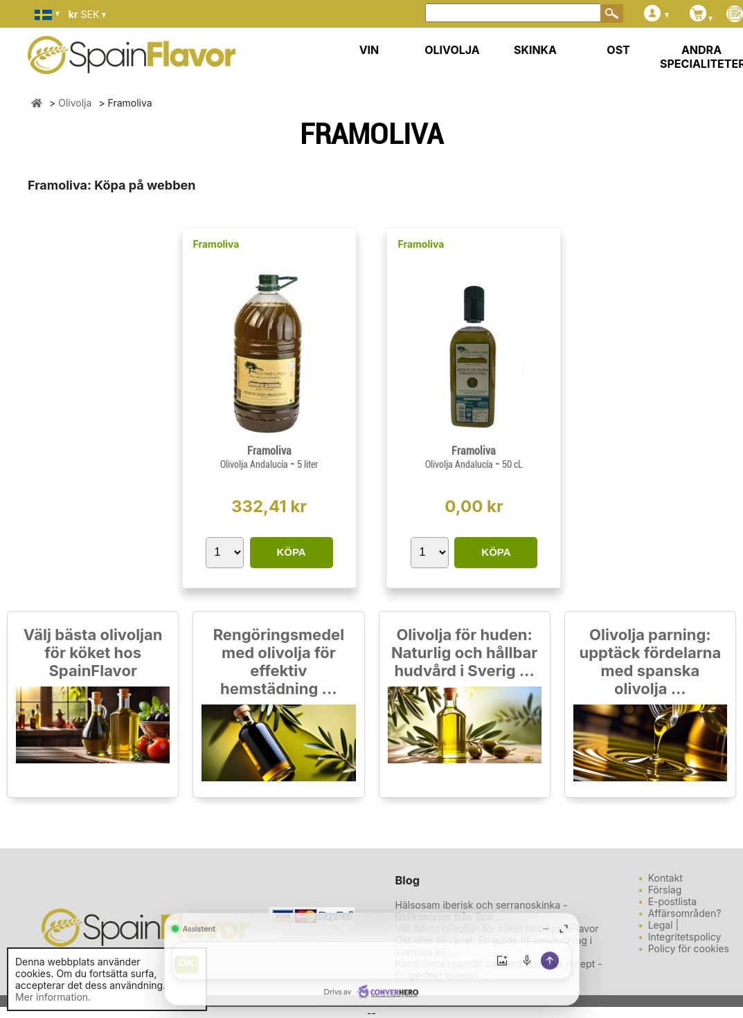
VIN (369, 50)
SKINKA (535, 50)
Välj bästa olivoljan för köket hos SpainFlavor (93, 653)
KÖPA (290, 552)
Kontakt (665, 878)
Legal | (663, 925)
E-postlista (672, 901)
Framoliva (216, 244)
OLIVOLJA (452, 50)
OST (618, 50)
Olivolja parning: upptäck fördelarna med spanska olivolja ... (650, 662)
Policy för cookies (688, 948)
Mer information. (53, 997)
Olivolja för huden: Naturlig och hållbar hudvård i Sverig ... (464, 653)
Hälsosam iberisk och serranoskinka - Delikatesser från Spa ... (481, 910)
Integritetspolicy (685, 937)
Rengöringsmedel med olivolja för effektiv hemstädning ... (278, 662)
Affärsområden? (685, 913)
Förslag (665, 890)
